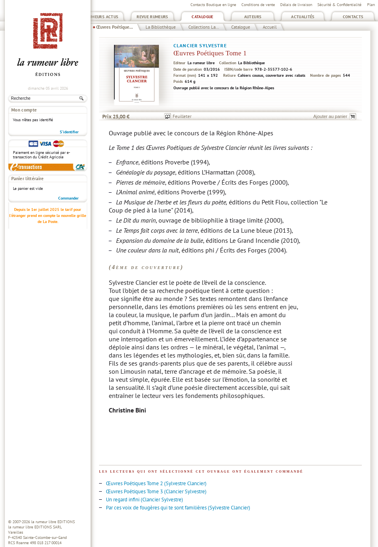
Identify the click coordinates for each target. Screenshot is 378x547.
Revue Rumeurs (152, 16)
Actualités (303, 16)
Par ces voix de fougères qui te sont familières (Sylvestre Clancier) (178, 507)
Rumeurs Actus (102, 16)
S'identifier (69, 132)
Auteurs (253, 16)
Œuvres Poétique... (114, 27)
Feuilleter (182, 116)
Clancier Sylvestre (200, 45)
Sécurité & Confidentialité (339, 4)
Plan (371, 4)
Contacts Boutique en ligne (213, 4)
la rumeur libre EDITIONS (53, 521)
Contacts (353, 16)
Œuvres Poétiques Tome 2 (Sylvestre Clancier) (156, 483)
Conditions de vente (258, 4)
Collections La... (203, 27)
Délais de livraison (296, 4)
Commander (68, 198)
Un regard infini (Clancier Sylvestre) (144, 499)
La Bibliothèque (161, 27)
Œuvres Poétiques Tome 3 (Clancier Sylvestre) (156, 491)
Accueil (270, 27)
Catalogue (202, 16)
